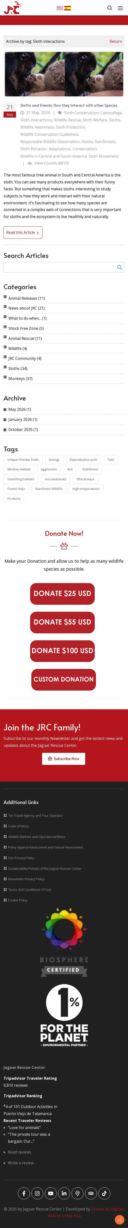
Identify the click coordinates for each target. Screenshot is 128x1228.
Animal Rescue (25, 338)
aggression (49, 469)
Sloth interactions (36, 120)
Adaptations (60, 148)
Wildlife (17, 348)
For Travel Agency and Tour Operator (36, 815)
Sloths (114, 120)
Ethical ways (85, 479)
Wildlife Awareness (37, 127)
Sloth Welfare (95, 120)
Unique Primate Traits (23, 459)
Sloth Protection (70, 127)
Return (116, 41)
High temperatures (86, 488)
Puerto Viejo (16, 488)
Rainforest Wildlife (48, 488)
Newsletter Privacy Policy (26, 879)
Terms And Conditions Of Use (29, 889)
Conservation (84, 148)
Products (13, 498)
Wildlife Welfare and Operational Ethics (36, 837)
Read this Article (23, 232)
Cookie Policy (18, 900)
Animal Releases (26, 298)
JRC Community (24, 358)
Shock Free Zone (26, 328)
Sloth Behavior (33, 148)
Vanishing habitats (20, 479)
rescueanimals (55, 479)
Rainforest (90, 469)
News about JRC (26, 308)
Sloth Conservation (81, 112)
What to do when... (27, 318)
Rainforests (105, 141)
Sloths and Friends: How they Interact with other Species (68, 105)
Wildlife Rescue (67, 120)
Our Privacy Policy (21, 858)
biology (54, 459)
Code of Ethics (18, 826)
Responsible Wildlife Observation (50, 141)
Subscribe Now (63, 758)
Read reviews (19, 1152)
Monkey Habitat (18, 469)
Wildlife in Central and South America (53, 156)
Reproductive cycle (83, 459)
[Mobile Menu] (120, 8)
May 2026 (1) (19, 409)
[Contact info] (119, 1220)
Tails (110, 459)
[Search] (110, 8)
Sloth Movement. (104, 156)
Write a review (20, 1163)
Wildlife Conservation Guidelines (49, 134)
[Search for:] (64, 267)
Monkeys (20, 378)
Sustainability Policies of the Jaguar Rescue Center (44, 868)
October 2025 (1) (23, 429)
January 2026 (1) (22, 419)
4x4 (69, 469)
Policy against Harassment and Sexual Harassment (45, 847)
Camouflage (111, 112)
